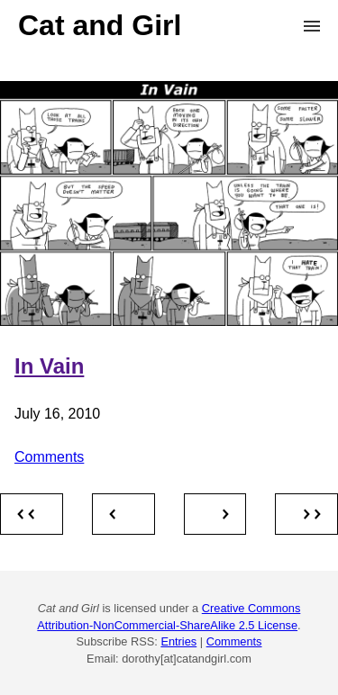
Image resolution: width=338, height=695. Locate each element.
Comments (49, 457)
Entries (178, 641)
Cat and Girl (99, 25)
